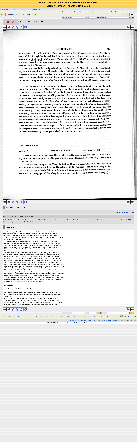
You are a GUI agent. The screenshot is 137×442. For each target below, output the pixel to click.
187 (125, 316)
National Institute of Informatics (64, 322)
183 (116, 316)
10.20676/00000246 (126, 212)
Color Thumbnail (66, 11)
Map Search (99, 320)
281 (52, 317)
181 (114, 316)
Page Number (74, 11)
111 (68, 316)
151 (94, 316)
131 (81, 316)
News (135, 320)
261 (39, 317)
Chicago (16, 216)
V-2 (28, 9)
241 (26, 317)
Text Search (84, 320)
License (120, 320)
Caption (100, 11)
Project (115, 320)
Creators (104, 320)
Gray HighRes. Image (116, 11)
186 (124, 316)
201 (135, 316)
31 (18, 316)
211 (6, 317)
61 (36, 316)
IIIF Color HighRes (13, 14)
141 (88, 316)
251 (32, 317)
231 (19, 317)
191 (129, 316)
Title (77, 17)
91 (55, 316)
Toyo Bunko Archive (14, 9)
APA (21, 216)
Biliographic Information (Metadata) (88, 11)
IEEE (31, 216)
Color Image (106, 11)
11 (6, 316)
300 (65, 317)
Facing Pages (126, 11)
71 (42, 316)
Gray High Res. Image (36, 9)
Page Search (65, 17)
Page (91, 17)
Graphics (133, 11)
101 (61, 316)
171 (107, 316)
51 (30, 316)
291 (59, 317)
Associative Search (68, 320)
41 (24, 316)
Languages (110, 320)
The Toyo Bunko (78, 322)
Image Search (91, 320)
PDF (35, 14)
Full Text (104, 17)
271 (45, 317)
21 (12, 316)
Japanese (125, 14)
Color (2, 14)
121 (74, 316)
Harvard (26, 216)
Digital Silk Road (4, 9)
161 (101, 316)
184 (118, 316)
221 (12, 317)
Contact (131, 320)
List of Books (77, 320)
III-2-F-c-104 (23, 9)
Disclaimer (125, 320)
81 (48, 316)
